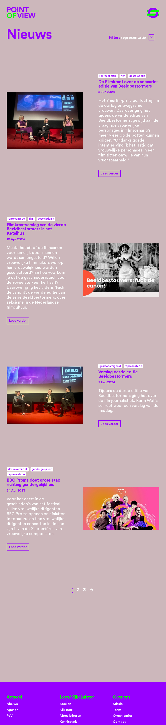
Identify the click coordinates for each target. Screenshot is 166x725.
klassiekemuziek (18, 469)
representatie (108, 76)
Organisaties (123, 715)
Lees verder (109, 173)
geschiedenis (137, 76)
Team (117, 710)
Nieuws (29, 34)
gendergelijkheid (42, 469)
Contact (119, 721)
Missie (118, 704)
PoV (9, 715)
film (123, 76)
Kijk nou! (66, 710)
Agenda (12, 710)
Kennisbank (68, 721)
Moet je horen (70, 715)
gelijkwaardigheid (110, 366)
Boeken (65, 704)
